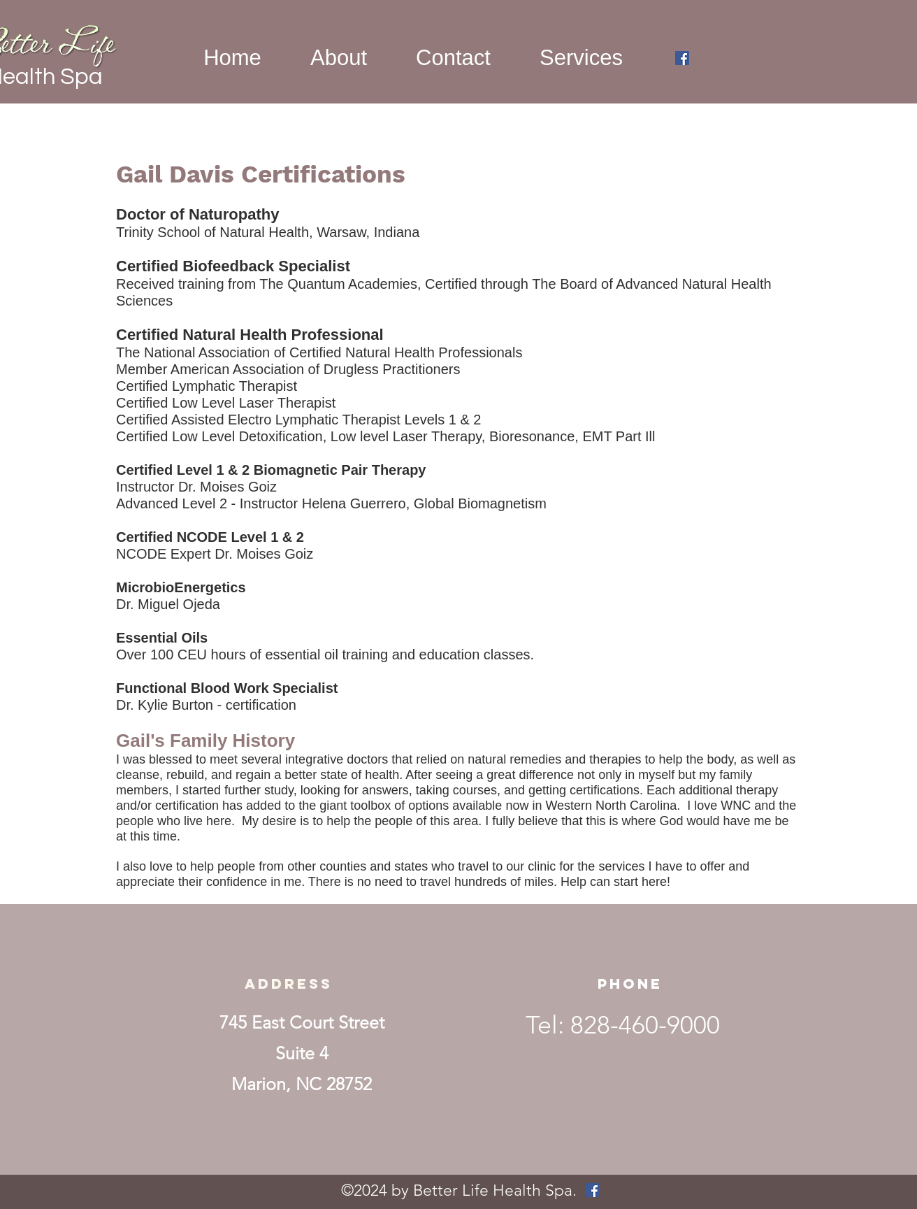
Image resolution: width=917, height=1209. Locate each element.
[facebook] (682, 58)
